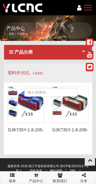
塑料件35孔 (19, 73)
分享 (84, 177)
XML (73, 170)
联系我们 (60, 177)
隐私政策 (36, 170)
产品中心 (36, 177)
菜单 (12, 175)
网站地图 (56, 170)
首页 (11, 33)
